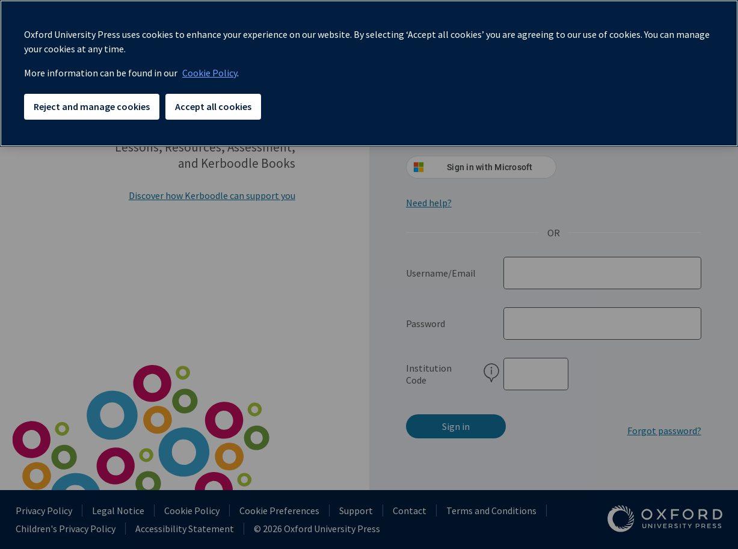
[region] (369, 73)
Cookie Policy (209, 73)
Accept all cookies (213, 106)
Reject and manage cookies (92, 106)
